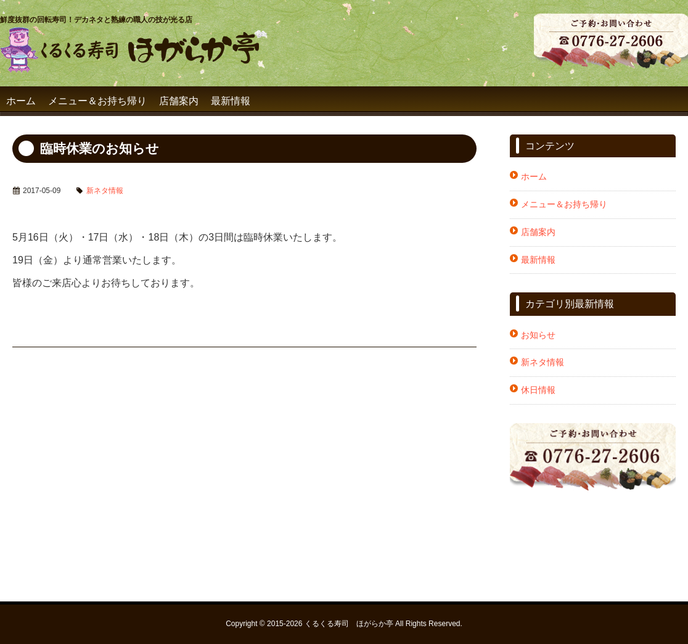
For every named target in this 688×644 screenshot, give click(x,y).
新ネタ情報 (104, 190)
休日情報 (538, 390)
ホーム (21, 101)
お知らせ (538, 335)
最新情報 (230, 101)
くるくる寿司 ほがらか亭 (349, 623)
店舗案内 (179, 101)
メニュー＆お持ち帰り (97, 101)
